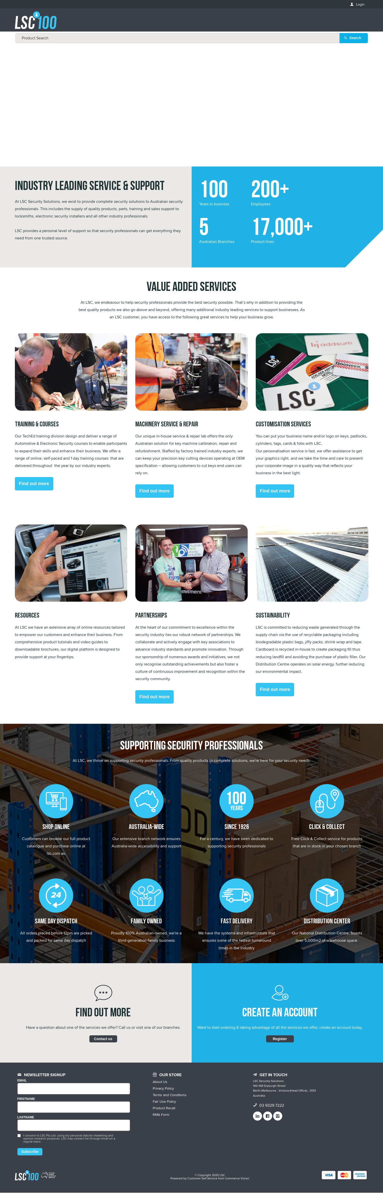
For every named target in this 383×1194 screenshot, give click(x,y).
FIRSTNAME (26, 1100)
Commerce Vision (237, 1179)
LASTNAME (25, 1118)
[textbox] (190, 22)
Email (22, 1082)
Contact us (103, 1040)
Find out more (34, 484)
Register (280, 1040)
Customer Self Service (202, 1179)
